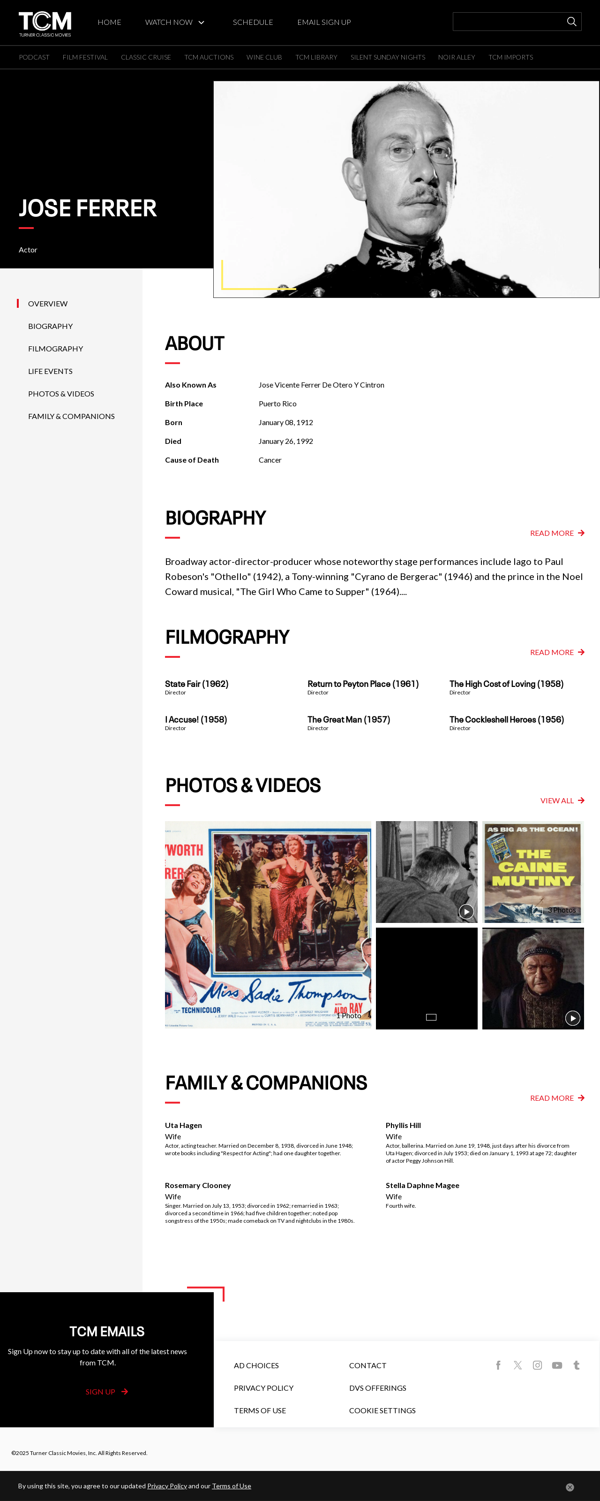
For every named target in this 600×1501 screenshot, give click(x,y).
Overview (48, 303)
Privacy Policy (263, 1387)
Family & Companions (71, 415)
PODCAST (34, 57)
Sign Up (107, 1391)
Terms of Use (260, 1410)
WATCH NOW (169, 21)
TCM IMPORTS (510, 57)
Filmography (55, 348)
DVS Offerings (377, 1387)
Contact (368, 1365)
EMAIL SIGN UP (324, 21)
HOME (109, 21)
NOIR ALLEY (456, 57)
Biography (50, 325)
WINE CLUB (264, 57)
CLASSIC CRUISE (146, 57)
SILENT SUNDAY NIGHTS (388, 57)
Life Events (50, 370)
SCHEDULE (253, 21)
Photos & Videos (61, 393)
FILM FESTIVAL (85, 57)
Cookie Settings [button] (382, 1410)
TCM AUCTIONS (208, 57)
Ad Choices (256, 1365)
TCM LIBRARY (316, 57)
